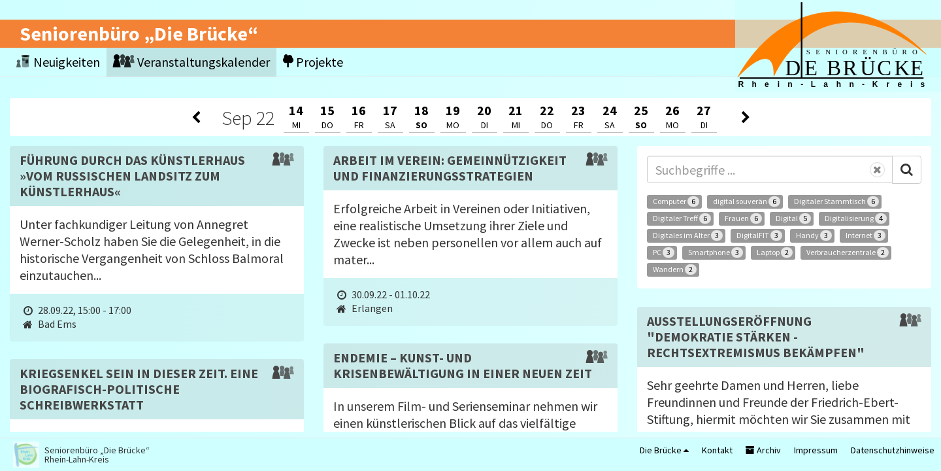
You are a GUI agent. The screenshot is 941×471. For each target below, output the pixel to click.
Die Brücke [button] (664, 450)
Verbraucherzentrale (847, 252)
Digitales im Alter (688, 235)
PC (663, 252)
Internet (865, 235)
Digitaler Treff (682, 218)
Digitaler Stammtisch (836, 201)
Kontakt (717, 450)
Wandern (675, 269)
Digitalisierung (856, 218)
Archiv (763, 450)
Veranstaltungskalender (191, 62)
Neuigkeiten (58, 62)
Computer (676, 201)
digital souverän (746, 201)
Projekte (313, 62)
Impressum (816, 450)
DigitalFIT (759, 235)
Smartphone (715, 252)
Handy (814, 235)
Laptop (775, 252)
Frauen (743, 218)
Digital (793, 218)
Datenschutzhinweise (892, 450)
